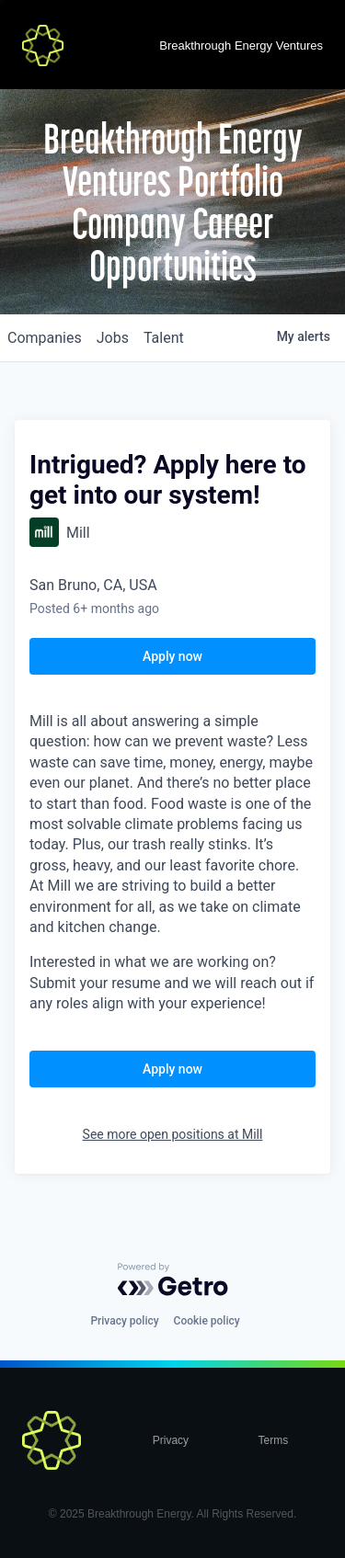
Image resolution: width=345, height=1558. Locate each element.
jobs (113, 338)
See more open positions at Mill (173, 1134)
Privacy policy (124, 1320)
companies (44, 338)
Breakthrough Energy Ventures (241, 45)
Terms (274, 1440)
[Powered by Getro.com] (173, 1279)
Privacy (171, 1440)
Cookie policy (207, 1320)
